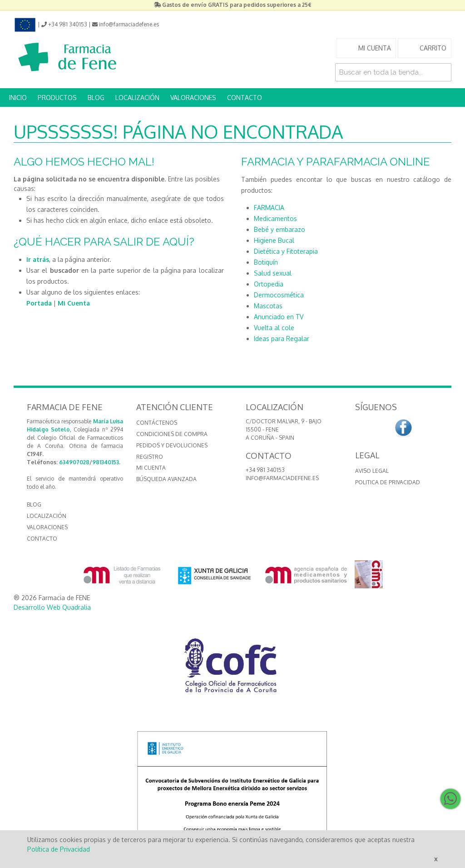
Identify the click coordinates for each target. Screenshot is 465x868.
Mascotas (268, 306)
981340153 (105, 462)
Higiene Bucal (274, 240)
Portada (39, 303)
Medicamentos (275, 218)
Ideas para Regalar (281, 338)
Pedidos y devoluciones (172, 445)
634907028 (74, 462)
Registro (149, 456)
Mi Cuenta (74, 303)
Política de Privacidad (58, 849)
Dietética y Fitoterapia (286, 251)
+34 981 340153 (265, 470)
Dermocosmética (279, 295)
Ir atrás (37, 259)
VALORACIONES (193, 97)
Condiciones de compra (172, 434)
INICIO (18, 97)
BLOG (96, 97)
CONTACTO (244, 97)
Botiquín (266, 262)
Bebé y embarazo (279, 229)
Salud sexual (273, 273)
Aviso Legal (372, 470)
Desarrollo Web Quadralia (52, 607)
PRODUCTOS (57, 97)
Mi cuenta (151, 467)
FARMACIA (269, 207)
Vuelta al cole (274, 327)
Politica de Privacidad (387, 482)
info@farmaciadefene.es (282, 478)
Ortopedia (268, 284)
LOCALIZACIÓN (137, 97)
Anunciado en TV (278, 317)
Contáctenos (156, 422)
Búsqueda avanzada (166, 479)
